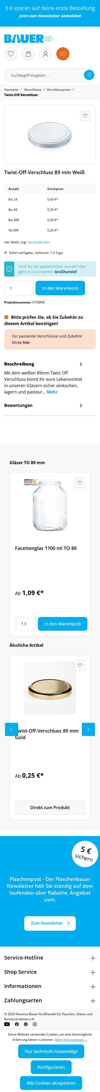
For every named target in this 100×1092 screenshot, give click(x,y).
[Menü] (62, 53)
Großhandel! (65, 271)
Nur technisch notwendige (51, 1051)
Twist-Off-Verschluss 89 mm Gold (46, 734)
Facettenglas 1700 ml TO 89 (46, 548)
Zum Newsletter (47, 923)
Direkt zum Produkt (50, 807)
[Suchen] (89, 75)
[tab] (44, 379)
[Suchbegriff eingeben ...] (50, 75)
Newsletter (49, 15)
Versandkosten (39, 242)
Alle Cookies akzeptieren (51, 1083)
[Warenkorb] (28, 53)
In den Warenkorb (60, 288)
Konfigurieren (51, 1067)
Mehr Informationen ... (71, 1039)
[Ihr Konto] (45, 53)
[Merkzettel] (10, 53)
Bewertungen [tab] (44, 405)
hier (26, 342)
